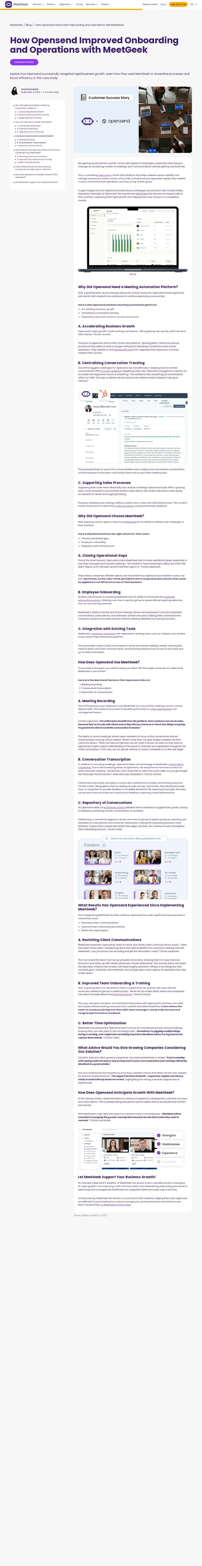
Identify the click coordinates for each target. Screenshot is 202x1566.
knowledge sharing (114, 807)
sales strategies (125, 506)
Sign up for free (178, 4)
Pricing (79, 4)
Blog (29, 25)
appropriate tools (123, 349)
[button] (38, 4)
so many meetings (111, 371)
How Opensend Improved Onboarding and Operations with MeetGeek (79, 25)
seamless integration (104, 633)
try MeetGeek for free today (115, 1204)
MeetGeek (16, 25)
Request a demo (150, 4)
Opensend (104, 175)
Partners (105, 4)
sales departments (160, 709)
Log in (163, 4)
